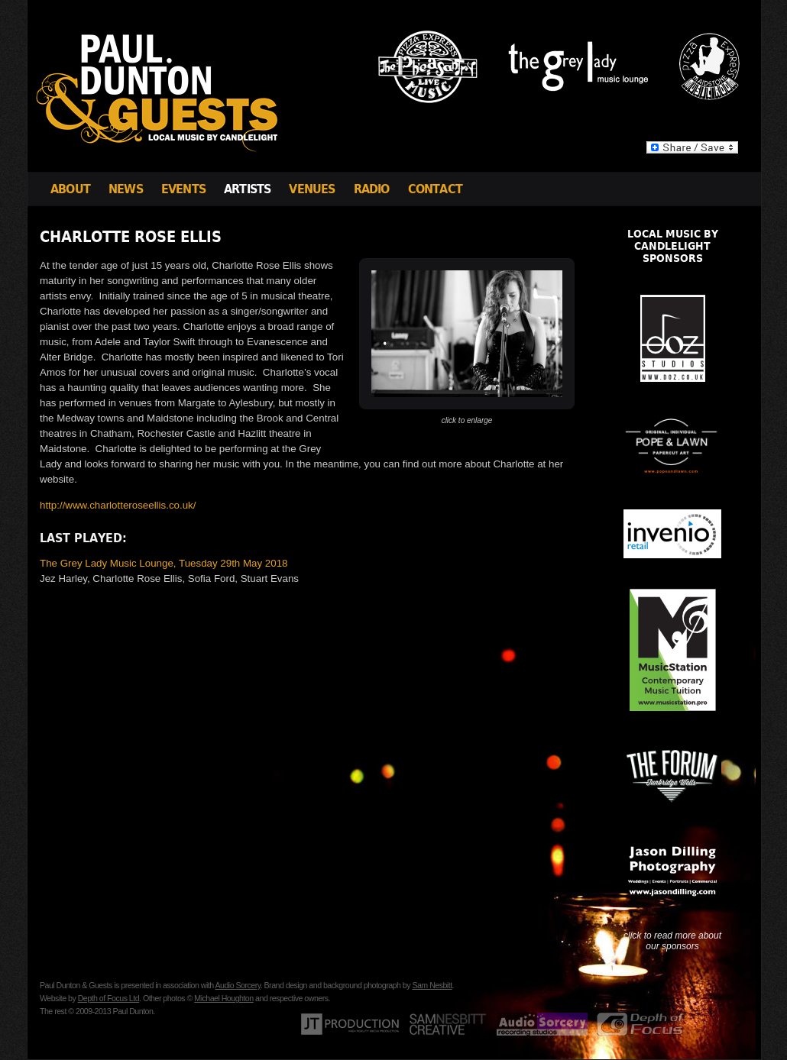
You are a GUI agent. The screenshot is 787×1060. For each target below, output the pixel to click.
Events (183, 189)
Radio (372, 189)
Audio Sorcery (237, 985)
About (70, 189)
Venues (312, 189)
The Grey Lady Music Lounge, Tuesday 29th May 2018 (164, 563)
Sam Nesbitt (432, 985)
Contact (435, 189)
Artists (247, 189)
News (125, 189)
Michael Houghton (223, 998)
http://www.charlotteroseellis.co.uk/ (118, 505)
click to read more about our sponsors (672, 941)
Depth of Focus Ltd (108, 998)
